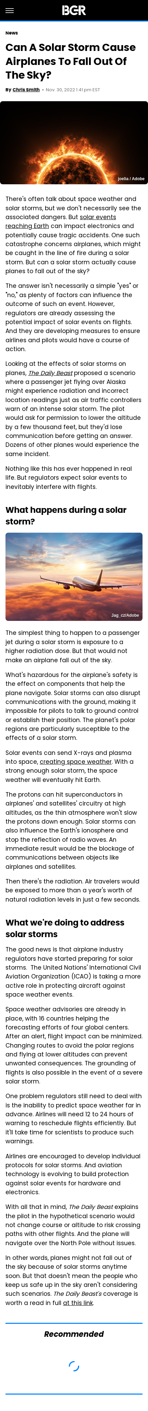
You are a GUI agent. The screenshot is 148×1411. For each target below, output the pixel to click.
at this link (78, 1303)
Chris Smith (26, 90)
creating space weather (76, 762)
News (11, 33)
